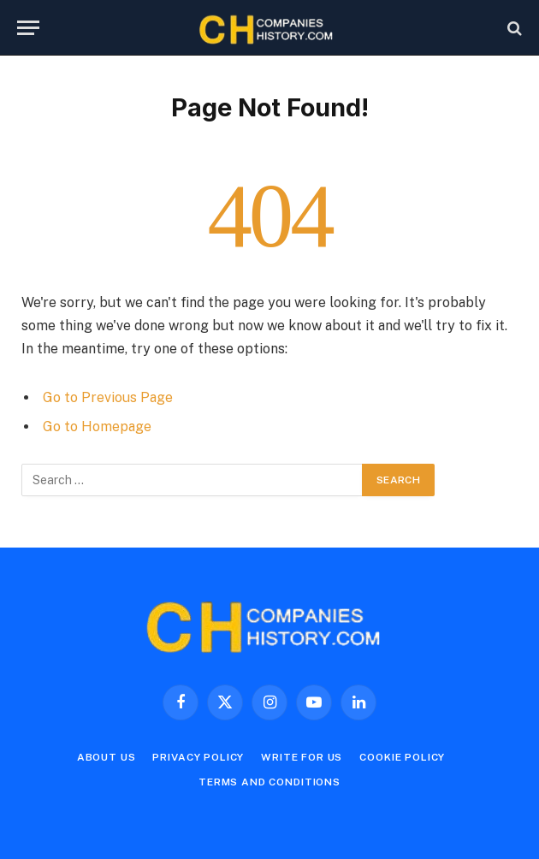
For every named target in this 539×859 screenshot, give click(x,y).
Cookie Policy (402, 757)
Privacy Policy (198, 757)
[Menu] (28, 28)
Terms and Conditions (269, 782)
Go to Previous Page (108, 397)
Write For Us (301, 757)
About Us (106, 757)
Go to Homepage (97, 426)
